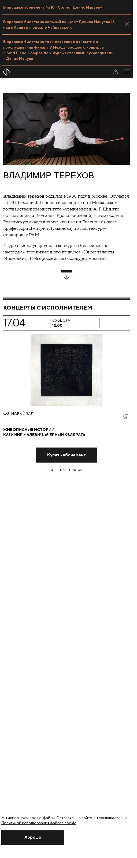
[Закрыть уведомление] (33, 837)
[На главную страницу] (53, 72)
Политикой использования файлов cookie (38, 823)
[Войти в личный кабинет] (115, 72)
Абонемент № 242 (66, 470)
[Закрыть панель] (127, 6)
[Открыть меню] (127, 72)
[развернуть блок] (66, 275)
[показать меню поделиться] (125, 416)
